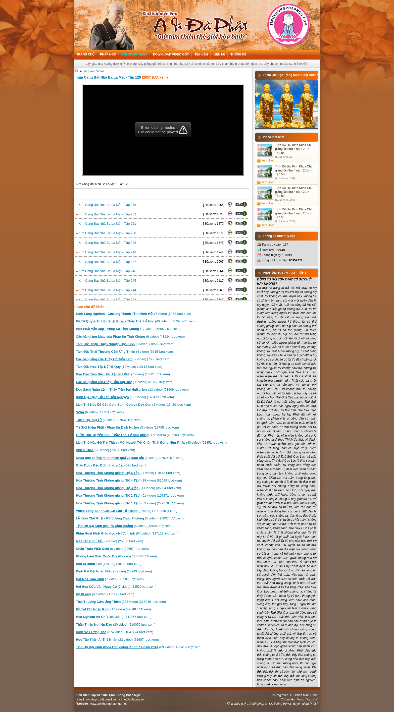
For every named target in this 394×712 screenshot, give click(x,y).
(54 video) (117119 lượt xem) (127, 533)
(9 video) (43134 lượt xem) (130, 336)
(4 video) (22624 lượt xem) (129, 458)
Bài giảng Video (134, 54)
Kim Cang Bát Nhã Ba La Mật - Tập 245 (106, 280)
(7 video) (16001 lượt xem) (123, 374)
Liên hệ (219, 54)
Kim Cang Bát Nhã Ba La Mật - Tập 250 (106, 233)
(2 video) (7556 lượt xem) (123, 359)
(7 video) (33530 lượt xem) (116, 586)
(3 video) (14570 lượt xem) (111, 465)
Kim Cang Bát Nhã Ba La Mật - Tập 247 (106, 262)
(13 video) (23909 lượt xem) (132, 389)
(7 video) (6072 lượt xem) (133, 314)
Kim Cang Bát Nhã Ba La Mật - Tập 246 (106, 271)
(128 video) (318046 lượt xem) (121, 602)
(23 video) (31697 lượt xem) (117, 639)
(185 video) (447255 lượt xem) (113, 617)
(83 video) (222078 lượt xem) (130, 503)
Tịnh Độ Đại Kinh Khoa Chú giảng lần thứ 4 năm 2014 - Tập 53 (293, 170)
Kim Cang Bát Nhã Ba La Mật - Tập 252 (106, 214)
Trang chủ (85, 54)
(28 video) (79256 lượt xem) (105, 450)
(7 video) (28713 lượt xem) (108, 564)
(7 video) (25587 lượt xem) (110, 579)
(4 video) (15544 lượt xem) (124, 526)
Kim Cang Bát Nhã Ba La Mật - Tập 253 (106, 205)
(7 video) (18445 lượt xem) (128, 473)
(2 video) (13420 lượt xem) (133, 404)
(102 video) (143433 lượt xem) (125, 397)
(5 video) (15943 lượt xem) (114, 571)
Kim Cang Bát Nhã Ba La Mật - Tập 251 (106, 223)
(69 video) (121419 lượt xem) (139, 647)
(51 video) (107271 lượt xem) (130, 495)
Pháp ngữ (108, 54)
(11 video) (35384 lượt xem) (128, 488)
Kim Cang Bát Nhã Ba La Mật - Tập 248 (106, 252)
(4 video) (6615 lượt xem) (124, 351)
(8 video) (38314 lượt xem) (116, 556)
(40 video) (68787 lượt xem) (135, 321)
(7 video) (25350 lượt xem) (109, 541)
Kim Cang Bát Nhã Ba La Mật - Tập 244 (106, 290)
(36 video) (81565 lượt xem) (124, 382)
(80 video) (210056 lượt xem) (116, 624)
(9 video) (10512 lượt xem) (125, 344)
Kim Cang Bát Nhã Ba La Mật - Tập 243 (106, 300)
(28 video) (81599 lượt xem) (129, 480)
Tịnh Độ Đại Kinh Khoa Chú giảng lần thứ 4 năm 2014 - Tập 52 (293, 192)
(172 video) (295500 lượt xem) (135, 435)
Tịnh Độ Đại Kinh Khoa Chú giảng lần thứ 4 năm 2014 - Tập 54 (293, 149)
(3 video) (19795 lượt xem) (127, 427)
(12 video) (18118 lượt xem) (119, 367)
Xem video (267, 160)
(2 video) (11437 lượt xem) (126, 511)
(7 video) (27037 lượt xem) (108, 420)
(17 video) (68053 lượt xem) (128, 329)
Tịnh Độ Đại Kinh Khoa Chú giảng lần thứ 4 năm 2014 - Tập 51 (293, 213)
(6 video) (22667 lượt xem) (112, 549)
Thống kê (238, 54)
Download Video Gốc (171, 54)
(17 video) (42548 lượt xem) (113, 609)
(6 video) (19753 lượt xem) (100, 412)
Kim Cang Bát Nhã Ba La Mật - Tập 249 (106, 243)
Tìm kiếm (201, 54)
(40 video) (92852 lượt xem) (151, 442)
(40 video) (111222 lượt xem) (105, 594)
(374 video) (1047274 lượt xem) (114, 632)
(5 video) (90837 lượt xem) (130, 518)
